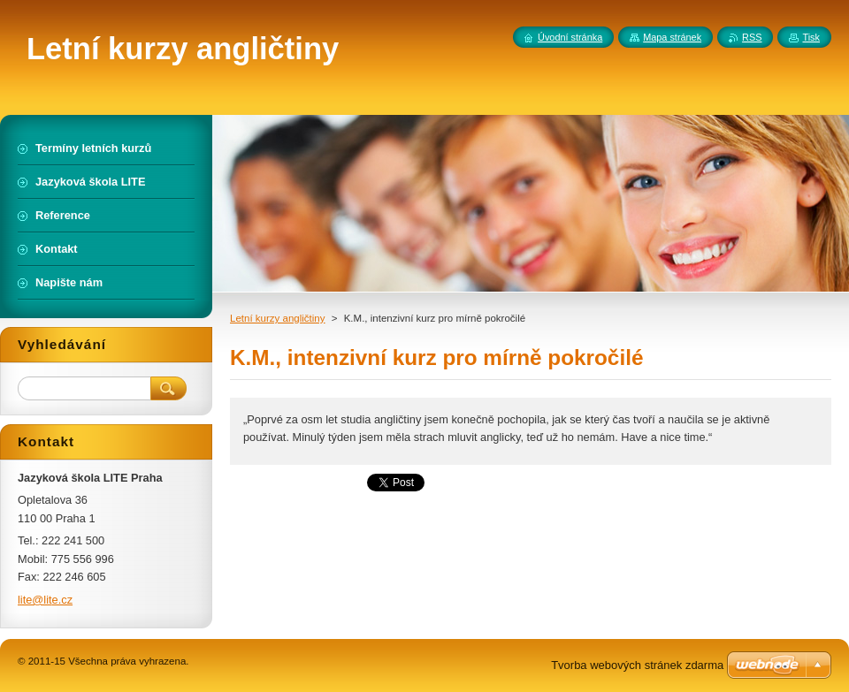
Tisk (811, 37)
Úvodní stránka (570, 37)
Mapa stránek (672, 37)
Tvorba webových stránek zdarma (637, 665)
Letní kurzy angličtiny (277, 318)
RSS (751, 37)
